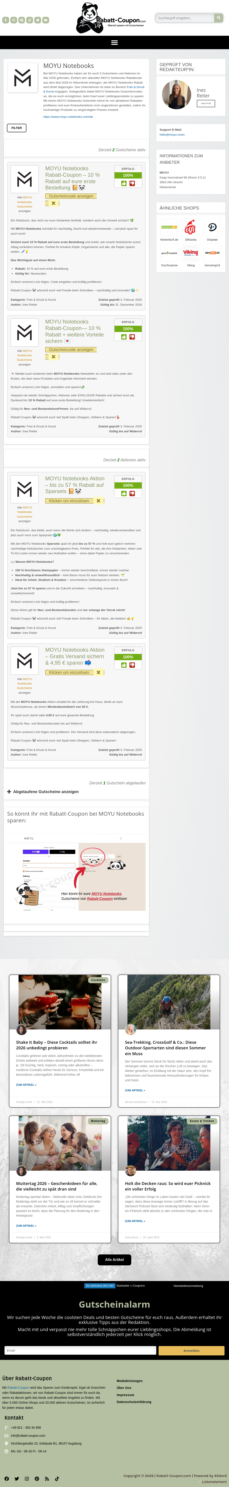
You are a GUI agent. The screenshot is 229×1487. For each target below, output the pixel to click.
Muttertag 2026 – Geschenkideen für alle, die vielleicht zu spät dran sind (57, 1186)
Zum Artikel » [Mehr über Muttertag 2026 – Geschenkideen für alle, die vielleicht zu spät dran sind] (26, 1225)
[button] (114, 42)
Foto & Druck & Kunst (41, 299)
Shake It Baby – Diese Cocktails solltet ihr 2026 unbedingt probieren (56, 1045)
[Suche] (218, 18)
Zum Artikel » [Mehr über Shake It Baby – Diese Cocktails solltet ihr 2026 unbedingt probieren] (26, 1084)
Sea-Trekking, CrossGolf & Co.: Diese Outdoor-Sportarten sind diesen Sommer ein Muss (165, 1048)
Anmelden (191, 1350)
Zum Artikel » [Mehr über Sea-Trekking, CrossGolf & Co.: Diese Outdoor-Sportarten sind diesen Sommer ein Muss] (135, 1090)
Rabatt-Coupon (18, 1387)
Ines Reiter (24, 304)
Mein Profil (206, 103)
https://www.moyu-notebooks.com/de (68, 116)
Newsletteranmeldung (188, 1285)
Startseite (122, 1285)
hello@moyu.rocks (172, 134)
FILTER (16, 128)
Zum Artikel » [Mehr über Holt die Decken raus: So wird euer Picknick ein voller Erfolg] (135, 1221)
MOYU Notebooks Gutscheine (24, 202)
